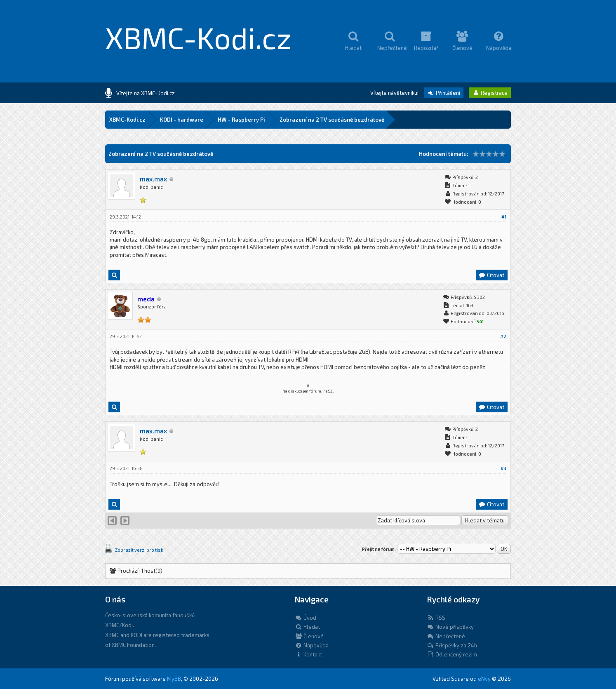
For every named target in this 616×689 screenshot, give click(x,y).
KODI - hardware (181, 119)
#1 (503, 216)
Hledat (307, 626)
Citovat (491, 275)
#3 (503, 468)
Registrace (490, 92)
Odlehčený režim (452, 654)
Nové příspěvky (450, 626)
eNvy (484, 678)
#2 (503, 336)
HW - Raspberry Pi (241, 119)
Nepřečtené (446, 636)
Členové (309, 636)
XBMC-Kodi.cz (198, 37)
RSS (436, 617)
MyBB (174, 678)
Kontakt (308, 654)
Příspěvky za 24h (452, 645)
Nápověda (312, 645)
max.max (153, 179)
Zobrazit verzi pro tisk (139, 550)
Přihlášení (443, 92)
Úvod (305, 617)
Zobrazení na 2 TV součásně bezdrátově (332, 119)
